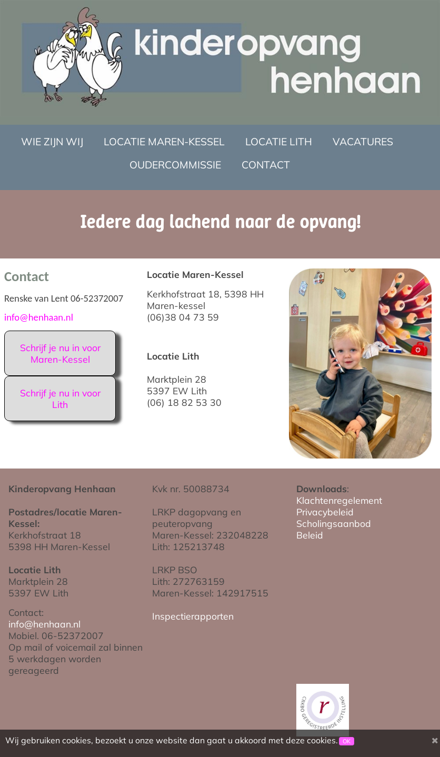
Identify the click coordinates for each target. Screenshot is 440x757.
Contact (266, 164)
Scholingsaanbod (333, 523)
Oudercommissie (175, 164)
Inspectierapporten (193, 616)
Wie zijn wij (52, 141)
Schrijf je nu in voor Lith (60, 398)
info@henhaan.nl (38, 317)
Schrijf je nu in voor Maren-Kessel (60, 353)
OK (347, 741)
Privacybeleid (325, 511)
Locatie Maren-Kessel (164, 141)
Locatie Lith (278, 141)
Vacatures (363, 141)
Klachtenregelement (339, 500)
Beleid (309, 535)
